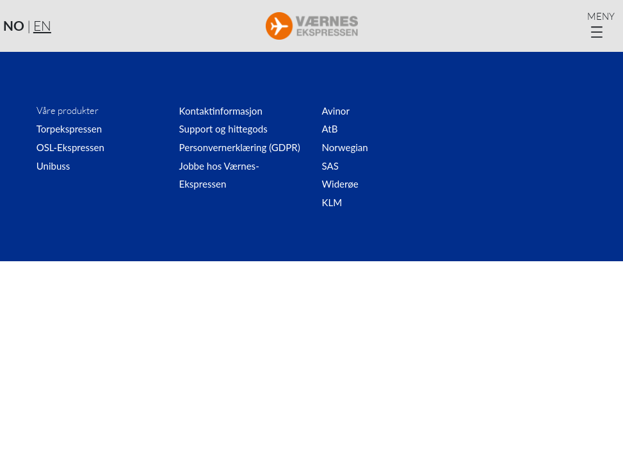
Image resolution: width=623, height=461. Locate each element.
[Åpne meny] (603, 26)
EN (42, 25)
